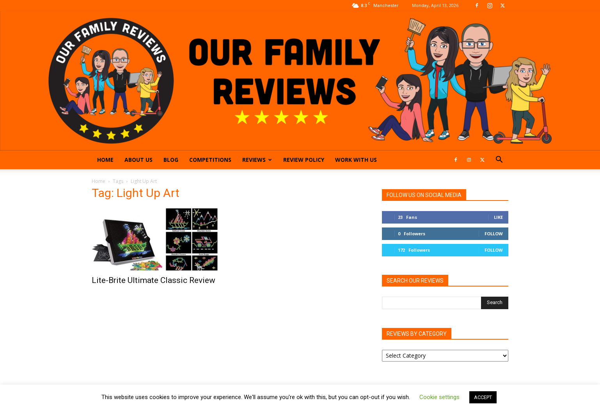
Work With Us (356, 159)
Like (498, 217)
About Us (138, 159)
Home (105, 159)
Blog (170, 159)
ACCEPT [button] (483, 397)
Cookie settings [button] (439, 397)
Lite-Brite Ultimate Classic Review (153, 280)
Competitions (210, 159)
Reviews (257, 159)
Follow (494, 233)
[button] (499, 160)
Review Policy (303, 159)
